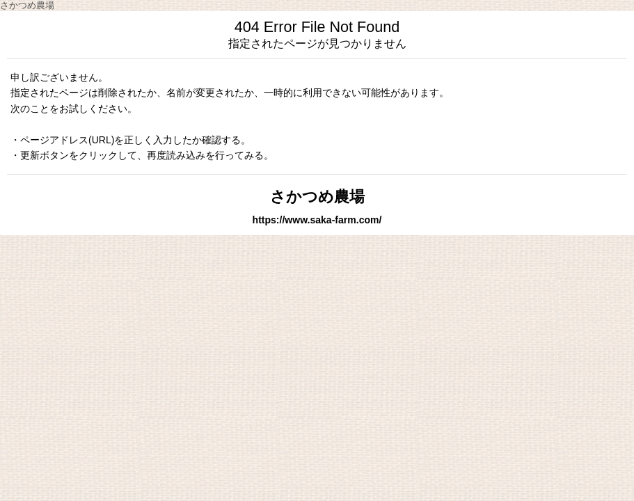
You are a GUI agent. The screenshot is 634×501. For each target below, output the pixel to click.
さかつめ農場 (317, 196)
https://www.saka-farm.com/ (317, 219)
